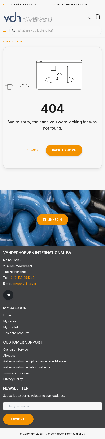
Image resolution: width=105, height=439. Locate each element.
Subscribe (18, 419)
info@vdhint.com (24, 283)
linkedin (52, 219)
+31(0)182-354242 (21, 277)
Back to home (64, 150)
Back (33, 150)
